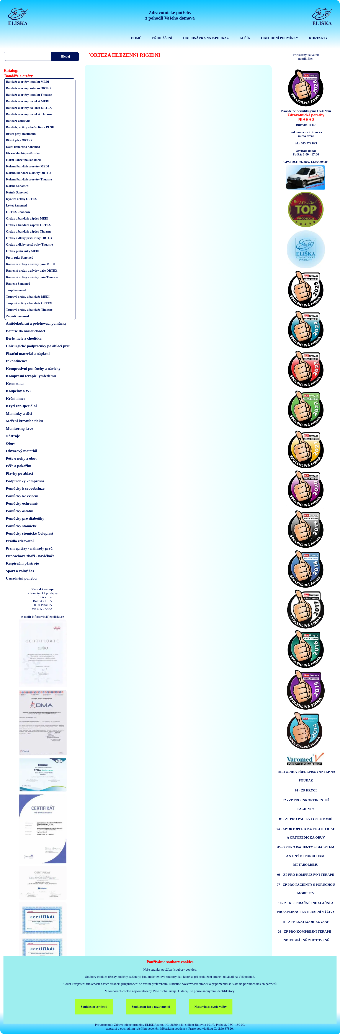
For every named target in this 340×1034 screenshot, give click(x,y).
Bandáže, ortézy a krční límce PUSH (30, 127)
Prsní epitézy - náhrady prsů (29, 548)
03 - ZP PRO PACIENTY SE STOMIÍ (305, 819)
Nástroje (13, 436)
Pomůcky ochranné (22, 503)
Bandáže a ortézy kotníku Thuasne (29, 94)
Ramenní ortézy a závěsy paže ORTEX (31, 270)
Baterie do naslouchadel (25, 331)
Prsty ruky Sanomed (19, 257)
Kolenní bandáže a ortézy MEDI (27, 166)
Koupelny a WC (19, 391)
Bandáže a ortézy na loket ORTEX (29, 107)
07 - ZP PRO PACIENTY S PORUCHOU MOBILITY (306, 889)
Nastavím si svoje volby (211, 1006)
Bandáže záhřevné (18, 120)
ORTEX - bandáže (18, 212)
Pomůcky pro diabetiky (25, 518)
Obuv (10, 443)
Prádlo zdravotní (20, 541)
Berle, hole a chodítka (23, 338)
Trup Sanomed (16, 290)
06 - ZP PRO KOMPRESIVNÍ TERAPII (306, 874)
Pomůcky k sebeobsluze (25, 488)
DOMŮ (136, 38)
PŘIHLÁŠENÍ (162, 38)
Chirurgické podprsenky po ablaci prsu (38, 346)
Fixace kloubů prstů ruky (23, 153)
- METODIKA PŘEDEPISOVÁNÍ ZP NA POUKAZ (305, 776)
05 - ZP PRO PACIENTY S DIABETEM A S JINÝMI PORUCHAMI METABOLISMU (305, 855)
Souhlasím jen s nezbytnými (151, 1006)
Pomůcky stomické (21, 526)
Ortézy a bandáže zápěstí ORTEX (28, 225)
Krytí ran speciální (21, 406)
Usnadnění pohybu (21, 578)
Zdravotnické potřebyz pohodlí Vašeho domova (170, 15)
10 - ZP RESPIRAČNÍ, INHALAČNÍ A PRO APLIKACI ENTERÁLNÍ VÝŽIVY (306, 907)
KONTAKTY (318, 38)
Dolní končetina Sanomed (23, 147)
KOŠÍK (245, 38)
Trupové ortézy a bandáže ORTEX (29, 303)
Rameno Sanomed (18, 283)
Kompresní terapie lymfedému (31, 376)
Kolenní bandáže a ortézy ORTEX (28, 173)
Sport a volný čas (20, 571)
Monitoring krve (19, 428)
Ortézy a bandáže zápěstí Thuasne (28, 231)
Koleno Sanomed (17, 186)
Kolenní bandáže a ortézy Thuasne (29, 179)
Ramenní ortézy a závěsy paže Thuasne (32, 277)
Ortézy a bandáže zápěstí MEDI (27, 218)
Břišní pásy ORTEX (19, 140)
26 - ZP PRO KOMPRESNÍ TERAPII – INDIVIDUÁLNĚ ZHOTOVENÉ (306, 936)
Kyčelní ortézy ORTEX (21, 199)
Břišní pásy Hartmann (21, 133)
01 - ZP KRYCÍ (306, 790)
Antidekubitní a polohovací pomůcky (36, 323)
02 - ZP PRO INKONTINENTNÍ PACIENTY (306, 804)
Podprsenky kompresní (25, 481)
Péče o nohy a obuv (21, 458)
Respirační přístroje (22, 563)
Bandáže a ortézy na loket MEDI (27, 101)
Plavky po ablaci (19, 473)
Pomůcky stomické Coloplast (29, 533)
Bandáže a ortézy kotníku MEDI (27, 81)
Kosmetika (15, 383)
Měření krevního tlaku (24, 421)
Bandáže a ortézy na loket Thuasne (29, 114)
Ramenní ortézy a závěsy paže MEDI (30, 264)
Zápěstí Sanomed (17, 316)
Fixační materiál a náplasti (28, 353)
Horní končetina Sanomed (23, 160)
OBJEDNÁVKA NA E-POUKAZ (206, 38)
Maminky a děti (19, 413)
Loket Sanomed (16, 205)
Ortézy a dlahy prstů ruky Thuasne (29, 244)
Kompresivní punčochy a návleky (33, 368)
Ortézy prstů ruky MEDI (22, 251)
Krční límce (15, 398)
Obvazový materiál (21, 451)
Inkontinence (16, 361)
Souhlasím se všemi (94, 1006)
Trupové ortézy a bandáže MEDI (28, 296)
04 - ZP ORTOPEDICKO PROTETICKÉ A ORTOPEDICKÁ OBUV (305, 833)
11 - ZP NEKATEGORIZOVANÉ (305, 921)
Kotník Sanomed (17, 192)
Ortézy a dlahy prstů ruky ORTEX (29, 238)
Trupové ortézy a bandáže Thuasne (29, 309)
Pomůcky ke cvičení (22, 496)
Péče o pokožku (18, 466)
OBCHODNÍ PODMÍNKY (279, 38)
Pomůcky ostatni (19, 511)
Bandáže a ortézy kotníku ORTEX (29, 88)
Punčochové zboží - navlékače (30, 556)
